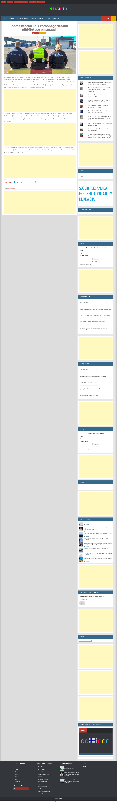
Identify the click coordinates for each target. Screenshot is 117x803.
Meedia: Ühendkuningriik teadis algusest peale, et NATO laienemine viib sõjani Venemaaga (99, 89)
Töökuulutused (41, 767)
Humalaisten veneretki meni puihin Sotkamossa (92, 321)
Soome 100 (17, 781)
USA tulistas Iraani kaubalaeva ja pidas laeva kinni (96, 548)
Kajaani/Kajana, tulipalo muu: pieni (89, 395)
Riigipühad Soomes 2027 (44, 781)
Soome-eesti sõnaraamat (44, 791)
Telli (82, 603)
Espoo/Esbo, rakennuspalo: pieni (88, 382)
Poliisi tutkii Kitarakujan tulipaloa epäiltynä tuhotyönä (94, 302)
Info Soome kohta (22, 18)
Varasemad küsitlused (85, 264)
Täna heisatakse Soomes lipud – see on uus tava (96, 538)
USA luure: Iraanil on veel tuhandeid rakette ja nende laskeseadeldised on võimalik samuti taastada (100, 118)
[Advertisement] (40, 100)
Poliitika (9, 188)
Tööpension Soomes (43, 779)
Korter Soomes (41, 769)
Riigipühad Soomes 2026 (44, 784)
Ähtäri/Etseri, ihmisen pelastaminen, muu (91, 370)
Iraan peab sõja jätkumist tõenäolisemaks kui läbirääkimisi (98, 553)
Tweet (6, 182)
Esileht (5, 18)
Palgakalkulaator (37, 18)
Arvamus (83, 486)
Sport (16, 779)
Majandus (17, 771)
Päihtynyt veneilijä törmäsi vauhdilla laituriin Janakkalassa (95, 315)
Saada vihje (56, 18)
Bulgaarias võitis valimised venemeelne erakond (95, 523)
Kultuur (16, 774)
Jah (82, 250)
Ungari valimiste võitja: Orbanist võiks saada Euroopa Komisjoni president (71, 774)
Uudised (11, 18)
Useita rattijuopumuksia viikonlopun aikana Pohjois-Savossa (96, 309)
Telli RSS (85, 766)
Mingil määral (84, 255)
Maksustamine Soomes (43, 774)
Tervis (16, 776)
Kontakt (48, 18)
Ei (81, 253)
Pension (40, 776)
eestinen (43, 33)
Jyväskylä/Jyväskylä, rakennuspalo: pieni (90, 389)
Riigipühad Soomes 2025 (44, 786)
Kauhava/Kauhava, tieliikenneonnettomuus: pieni (93, 376)
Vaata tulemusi (96, 261)
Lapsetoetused (41, 771)
